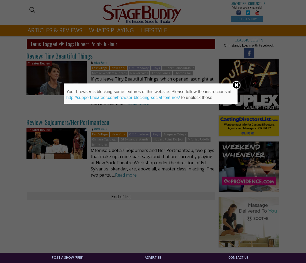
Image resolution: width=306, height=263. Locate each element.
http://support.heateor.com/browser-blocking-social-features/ (123, 97)
